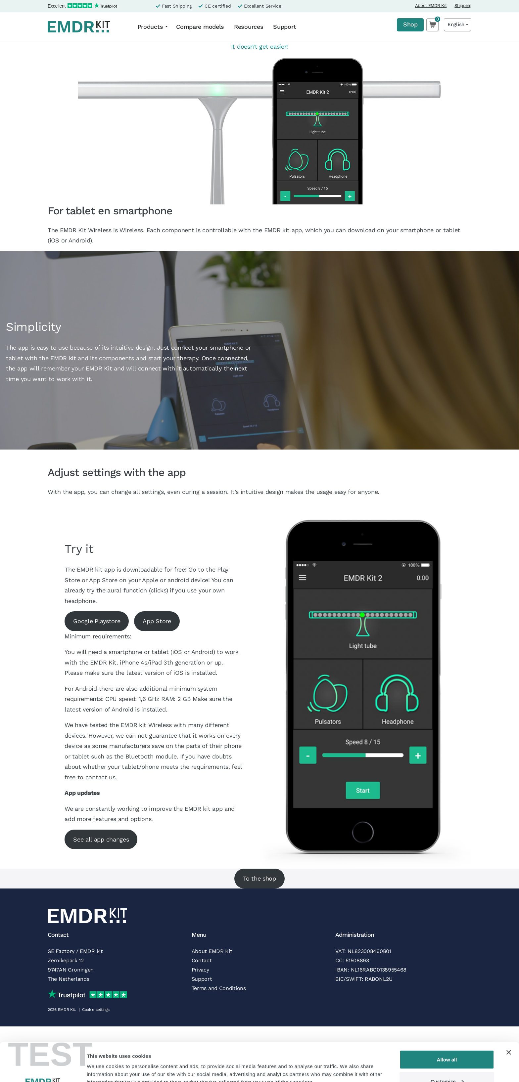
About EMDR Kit (431, 5)
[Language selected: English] (457, 25)
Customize (447, 1043)
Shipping (462, 5)
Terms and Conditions (219, 988)
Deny (447, 1064)
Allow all (447, 1021)
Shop (410, 24)
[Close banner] (508, 1014)
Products (150, 26)
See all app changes (101, 839)
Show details (102, 1061)
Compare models (200, 26)
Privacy (200, 970)
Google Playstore (96, 621)
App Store (157, 621)
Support (284, 26)
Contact (202, 960)
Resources (248, 26)
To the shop (259, 878)
